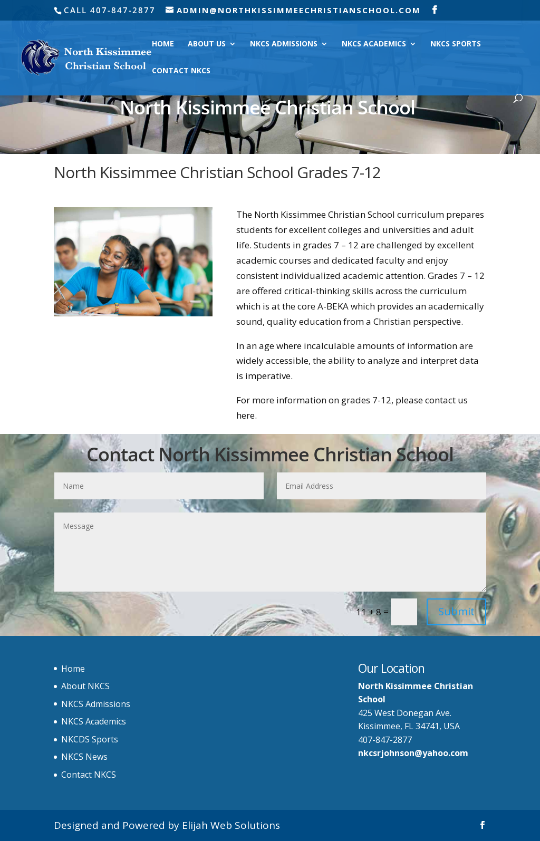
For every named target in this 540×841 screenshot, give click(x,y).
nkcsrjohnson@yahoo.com (413, 753)
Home (163, 44)
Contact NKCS (181, 71)
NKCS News (84, 756)
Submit (456, 611)
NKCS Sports (455, 44)
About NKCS (85, 686)
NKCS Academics (374, 44)
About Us (207, 44)
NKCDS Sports (89, 739)
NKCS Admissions (283, 44)
